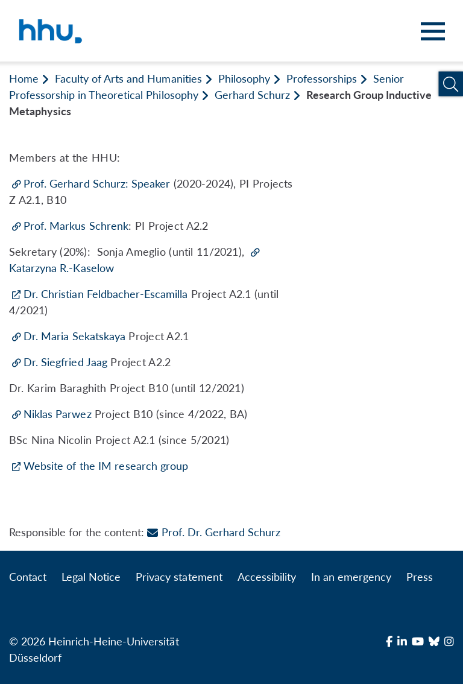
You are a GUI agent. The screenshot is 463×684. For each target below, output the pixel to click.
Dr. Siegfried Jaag (65, 362)
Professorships (321, 78)
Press (419, 576)
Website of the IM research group (106, 465)
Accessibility (267, 576)
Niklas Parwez (58, 413)
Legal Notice (91, 576)
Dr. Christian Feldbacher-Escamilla (105, 293)
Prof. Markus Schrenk (76, 225)
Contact (27, 576)
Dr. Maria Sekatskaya (74, 336)
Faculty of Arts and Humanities (128, 78)
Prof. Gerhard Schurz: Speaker (97, 183)
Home (24, 78)
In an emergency (351, 576)
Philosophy (244, 78)
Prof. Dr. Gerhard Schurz (213, 532)
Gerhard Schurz (252, 94)
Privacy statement (179, 576)
